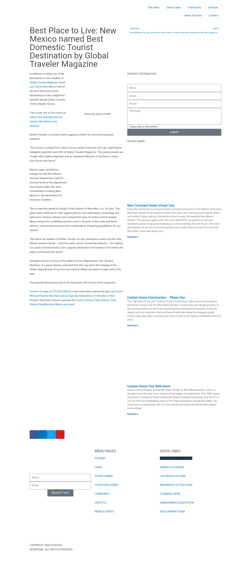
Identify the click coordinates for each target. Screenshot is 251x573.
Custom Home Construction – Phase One (156, 297)
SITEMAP (100, 458)
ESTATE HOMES (104, 476)
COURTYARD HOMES (107, 485)
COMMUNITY (102, 494)
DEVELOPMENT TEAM (173, 511)
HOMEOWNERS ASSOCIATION (177, 503)
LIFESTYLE (101, 503)
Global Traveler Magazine (44, 82)
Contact (213, 15)
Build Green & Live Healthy (176, 458)
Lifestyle (213, 7)
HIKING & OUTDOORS (172, 467)
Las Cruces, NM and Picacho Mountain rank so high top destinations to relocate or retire (75, 296)
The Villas (153, 7)
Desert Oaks (174, 7)
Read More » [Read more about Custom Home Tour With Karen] (133, 414)
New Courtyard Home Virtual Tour (150, 205)
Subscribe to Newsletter (144, 126)
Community (194, 7)
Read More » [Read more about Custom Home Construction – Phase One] (133, 325)
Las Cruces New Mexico (44, 86)
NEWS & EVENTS (104, 511)
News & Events (193, 15)
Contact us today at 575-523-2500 (49, 291)
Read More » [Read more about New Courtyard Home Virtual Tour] (133, 237)
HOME (98, 467)
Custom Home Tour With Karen (149, 386)
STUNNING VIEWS (170, 494)
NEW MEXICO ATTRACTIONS (176, 485)
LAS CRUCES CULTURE (173, 476)
